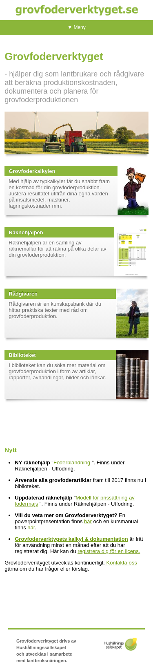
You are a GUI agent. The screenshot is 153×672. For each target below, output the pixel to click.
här (88, 521)
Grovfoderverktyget (77, 10)
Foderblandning (71, 462)
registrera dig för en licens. (109, 551)
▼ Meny (76, 27)
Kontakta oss (121, 563)
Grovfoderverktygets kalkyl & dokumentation (71, 539)
